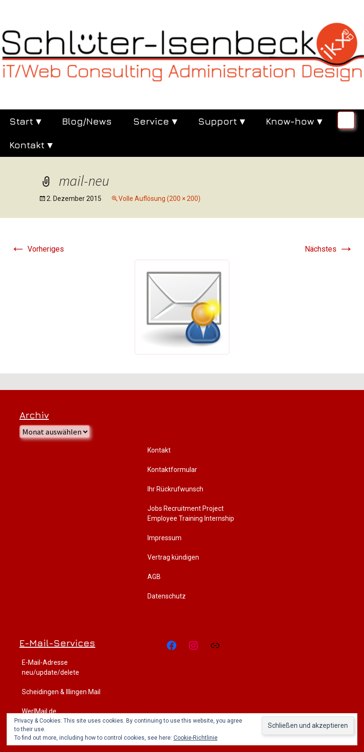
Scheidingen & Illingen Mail (61, 692)
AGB (154, 576)
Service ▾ (155, 121)
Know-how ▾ (294, 121)
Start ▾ (25, 121)
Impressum (164, 538)
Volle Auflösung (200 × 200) (159, 198)
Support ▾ (221, 121)
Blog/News (87, 121)
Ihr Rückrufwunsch (175, 489)
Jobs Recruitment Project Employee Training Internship (190, 513)
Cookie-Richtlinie (195, 737)
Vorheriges (37, 249)
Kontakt (159, 450)
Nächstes (329, 249)
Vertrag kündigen (173, 557)
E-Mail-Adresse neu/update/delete (50, 667)
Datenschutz (166, 596)
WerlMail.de (39, 711)
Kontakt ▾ (30, 144)
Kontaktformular (172, 469)
